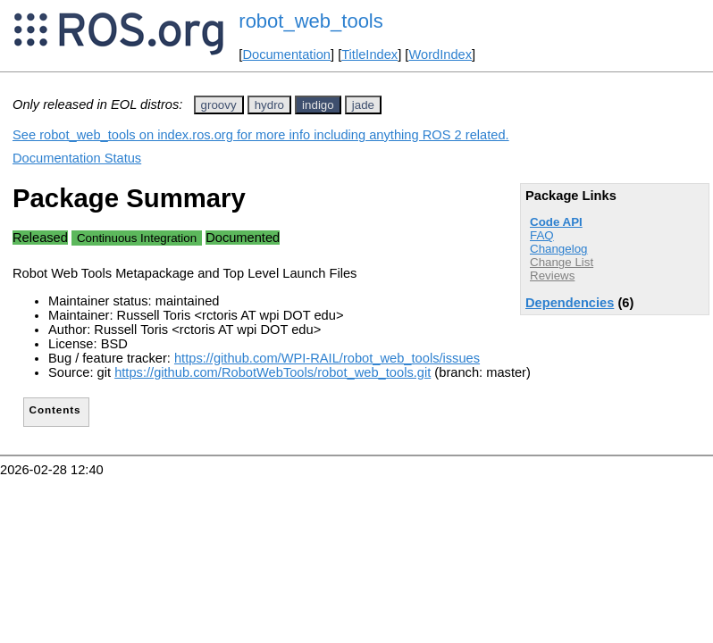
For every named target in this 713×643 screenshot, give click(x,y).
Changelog (558, 248)
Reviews (552, 275)
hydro (269, 105)
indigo (318, 105)
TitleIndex (369, 54)
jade (363, 105)
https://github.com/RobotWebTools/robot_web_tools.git (272, 372)
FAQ (542, 235)
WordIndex (440, 54)
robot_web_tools (310, 21)
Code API (556, 222)
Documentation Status (77, 158)
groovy (219, 105)
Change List (561, 262)
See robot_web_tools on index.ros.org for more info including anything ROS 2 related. (261, 135)
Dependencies (569, 303)
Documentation (286, 54)
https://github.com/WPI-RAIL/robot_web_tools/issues (327, 358)
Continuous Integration (137, 238)
